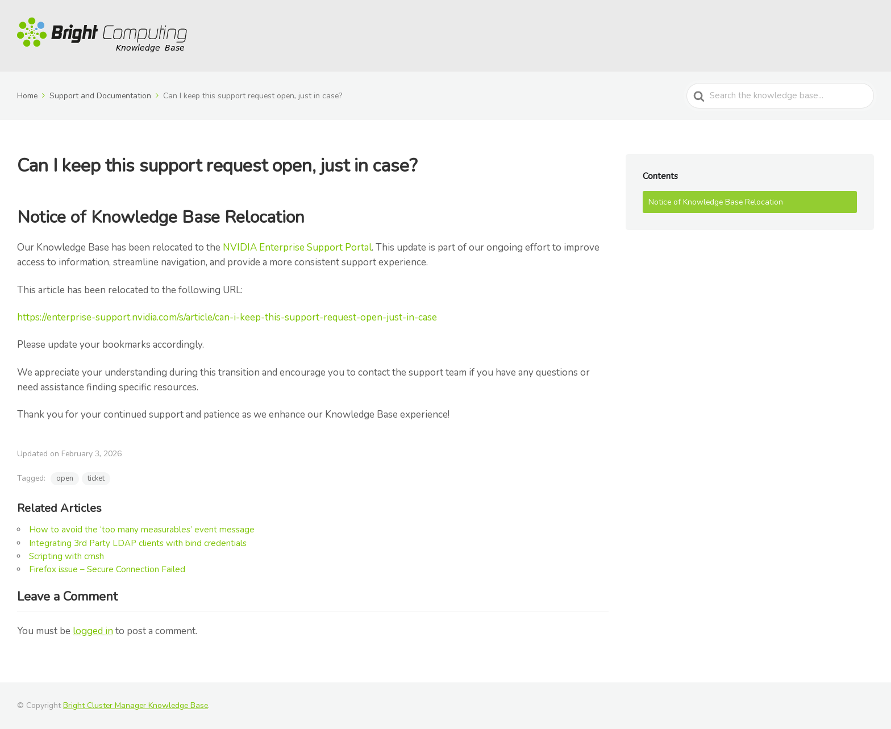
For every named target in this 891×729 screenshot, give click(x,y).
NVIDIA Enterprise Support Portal (297, 247)
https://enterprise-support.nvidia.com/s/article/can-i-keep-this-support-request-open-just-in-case (227, 317)
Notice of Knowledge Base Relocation (715, 202)
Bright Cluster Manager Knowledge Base (135, 705)
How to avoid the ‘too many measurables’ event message (142, 529)
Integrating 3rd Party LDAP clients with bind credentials (138, 543)
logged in (93, 631)
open (64, 478)
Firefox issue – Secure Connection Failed (107, 569)
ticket (96, 478)
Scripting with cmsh (66, 556)
